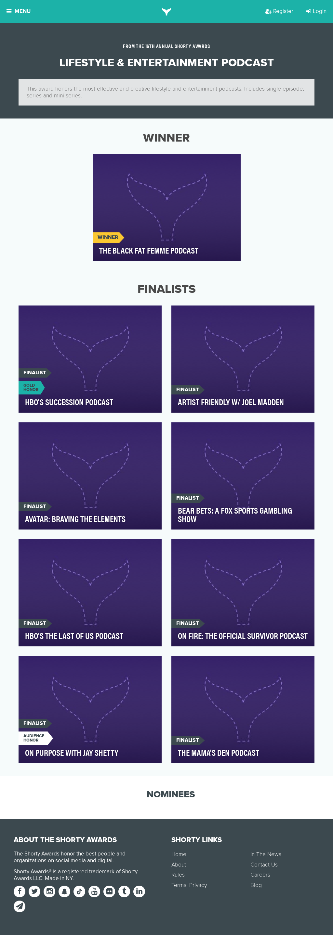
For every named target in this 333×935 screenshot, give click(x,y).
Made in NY (59, 878)
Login (316, 11)
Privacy (198, 885)
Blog (256, 885)
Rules (178, 874)
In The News (265, 854)
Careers (260, 874)
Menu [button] (19, 11)
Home (178, 854)
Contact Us (264, 864)
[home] (166, 11)
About (178, 864)
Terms (178, 885)
